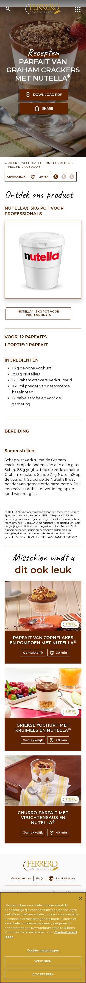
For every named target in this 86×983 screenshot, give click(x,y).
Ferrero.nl (23, 893)
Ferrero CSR (62, 893)
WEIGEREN (42, 963)
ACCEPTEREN (42, 976)
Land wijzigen (65, 878)
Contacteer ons (21, 878)
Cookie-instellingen (43, 952)
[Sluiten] (80, 900)
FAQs (40, 878)
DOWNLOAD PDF (43, 94)
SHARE (43, 108)
